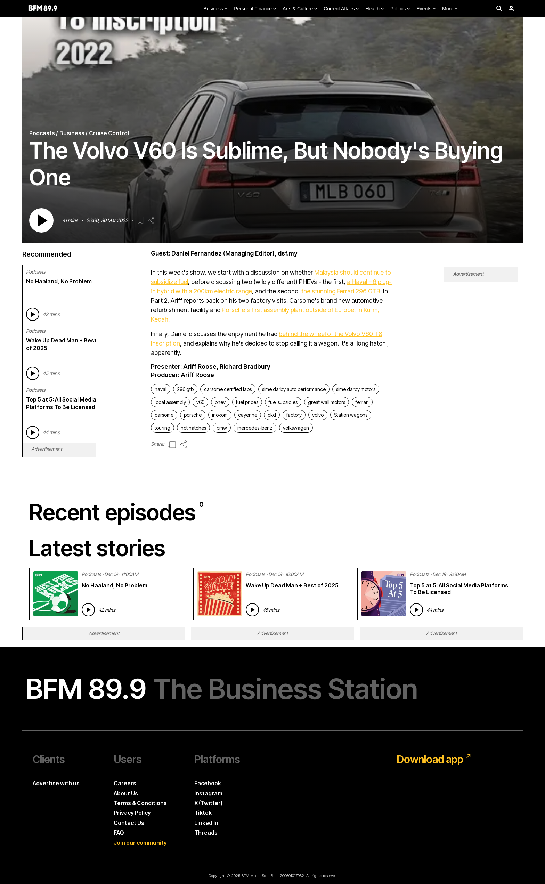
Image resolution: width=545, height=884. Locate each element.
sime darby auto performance (294, 389)
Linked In (206, 822)
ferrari (362, 402)
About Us (126, 793)
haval (160, 389)
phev (220, 402)
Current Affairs (342, 9)
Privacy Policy (132, 812)
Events (426, 9)
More (450, 9)
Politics (400, 9)
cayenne (247, 415)
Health (375, 9)
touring (162, 428)
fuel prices (247, 402)
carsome (164, 415)
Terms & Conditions (140, 803)
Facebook (207, 783)
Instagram (208, 793)
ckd (272, 415)
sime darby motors (355, 389)
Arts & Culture (300, 9)
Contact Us (129, 822)
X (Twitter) (208, 803)
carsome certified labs (228, 389)
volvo (318, 415)
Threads (206, 832)
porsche (193, 415)
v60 (200, 402)
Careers (125, 783)
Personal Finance (255, 9)
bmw (222, 428)
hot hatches (193, 428)
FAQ (119, 832)
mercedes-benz (254, 428)
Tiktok (203, 812)
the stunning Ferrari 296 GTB (340, 291)
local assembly (170, 402)
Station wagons (350, 415)
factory (294, 415)
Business (216, 9)
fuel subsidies (283, 402)
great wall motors (326, 402)
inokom (220, 415)
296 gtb (185, 389)
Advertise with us (56, 783)
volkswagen (296, 428)
